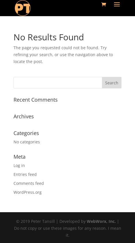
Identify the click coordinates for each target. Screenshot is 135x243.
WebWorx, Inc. (101, 221)
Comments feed (29, 183)
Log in (19, 165)
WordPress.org (28, 192)
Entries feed (25, 174)
